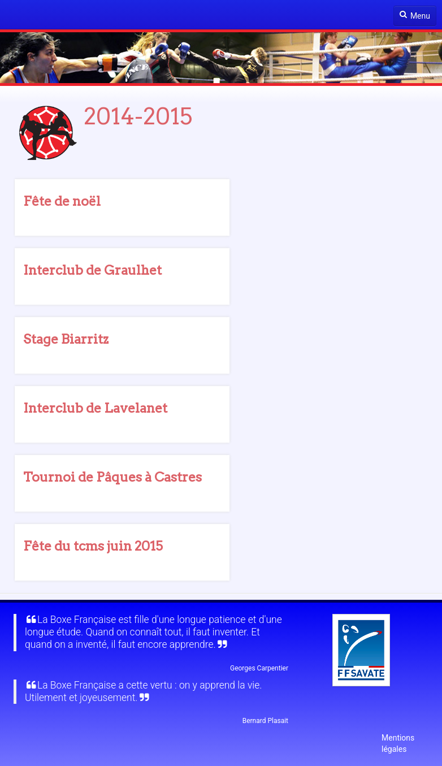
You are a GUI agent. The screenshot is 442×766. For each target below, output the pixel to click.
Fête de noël (62, 201)
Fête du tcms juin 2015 (93, 546)
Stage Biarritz (66, 339)
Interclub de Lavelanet (95, 408)
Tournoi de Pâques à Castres (112, 477)
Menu (415, 15)
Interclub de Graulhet (92, 270)
